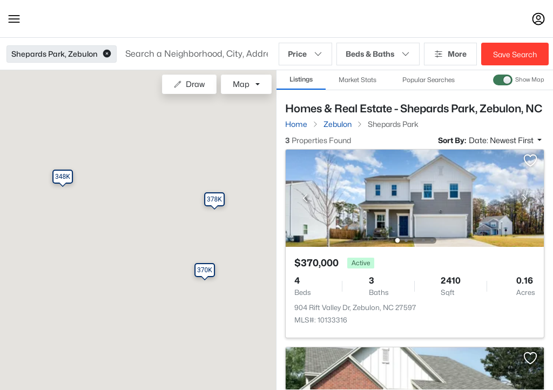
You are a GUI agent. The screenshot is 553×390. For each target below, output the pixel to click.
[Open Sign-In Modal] (538, 19)
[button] (14, 19)
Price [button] (305, 54)
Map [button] (241, 84)
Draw (189, 84)
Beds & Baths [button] (378, 54)
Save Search (515, 54)
